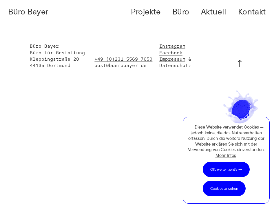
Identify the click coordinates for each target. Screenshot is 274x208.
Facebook (170, 52)
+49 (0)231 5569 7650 (123, 59)
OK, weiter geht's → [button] (226, 169)
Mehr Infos (225, 155)
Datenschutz (175, 65)
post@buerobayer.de (120, 65)
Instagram (172, 46)
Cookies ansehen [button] (224, 188)
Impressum (172, 59)
